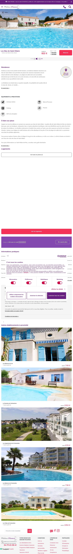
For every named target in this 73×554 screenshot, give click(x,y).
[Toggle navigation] (2, 6)
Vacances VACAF (24, 552)
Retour (4, 12)
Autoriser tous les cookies (56, 295)
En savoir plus (62, 242)
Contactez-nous (54, 542)
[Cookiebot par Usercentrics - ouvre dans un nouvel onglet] (60, 256)
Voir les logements (36, 231)
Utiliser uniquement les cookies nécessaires (16, 295)
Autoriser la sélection (36, 295)
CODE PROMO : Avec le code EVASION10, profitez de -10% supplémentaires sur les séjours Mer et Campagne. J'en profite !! (36, 1)
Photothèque (65, 550)
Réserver (65, 52)
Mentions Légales (42, 550)
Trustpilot (11, 549)
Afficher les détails (57, 289)
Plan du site (41, 553)
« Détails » (26, 272)
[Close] (71, 2)
